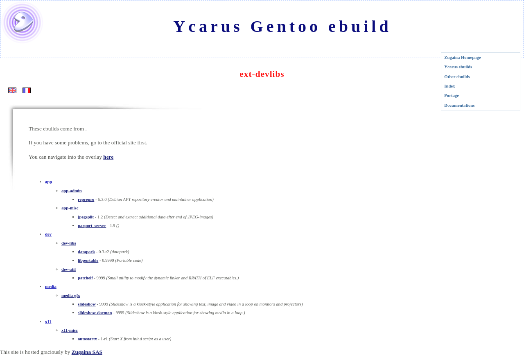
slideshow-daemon (95, 312)
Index (449, 86)
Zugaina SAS (87, 352)
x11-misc (69, 330)
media (50, 286)
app (48, 182)
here (108, 157)
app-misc (69, 208)
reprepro (86, 199)
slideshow (87, 304)
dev (48, 234)
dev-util (68, 269)
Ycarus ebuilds (458, 67)
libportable (88, 260)
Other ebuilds (457, 76)
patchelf (85, 278)
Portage (451, 95)
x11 (48, 321)
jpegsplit (86, 217)
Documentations (459, 105)
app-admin (71, 191)
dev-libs (68, 243)
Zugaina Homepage (462, 57)
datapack (86, 252)
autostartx (87, 339)
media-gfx (70, 295)
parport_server (92, 225)
